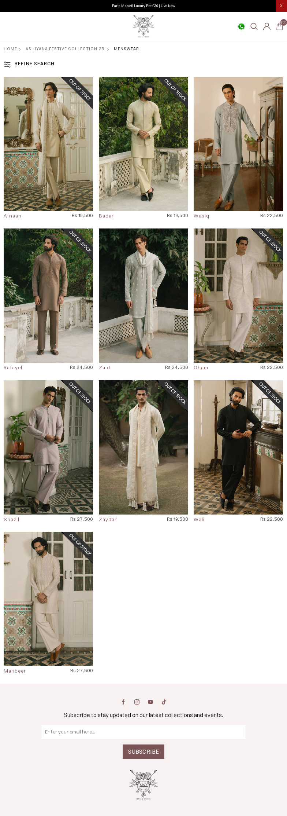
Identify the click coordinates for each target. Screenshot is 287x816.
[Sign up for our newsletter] (143, 732)
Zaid (104, 368)
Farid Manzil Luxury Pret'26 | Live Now (143, 6)
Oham (201, 368)
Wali (199, 520)
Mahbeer (15, 671)
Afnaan (13, 216)
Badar (106, 216)
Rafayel (13, 368)
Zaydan (108, 520)
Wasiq (201, 216)
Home (10, 48)
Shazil (11, 520)
